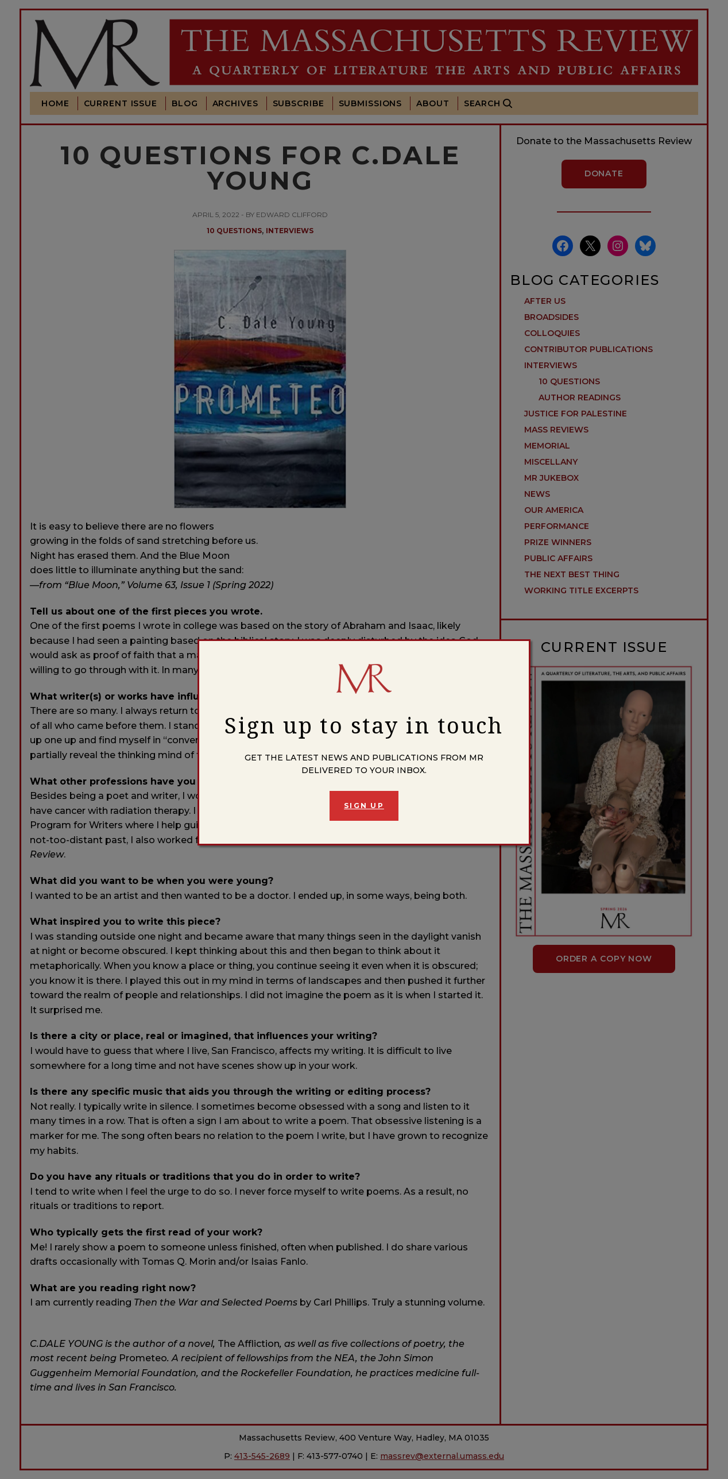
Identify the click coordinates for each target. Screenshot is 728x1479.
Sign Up (364, 805)
